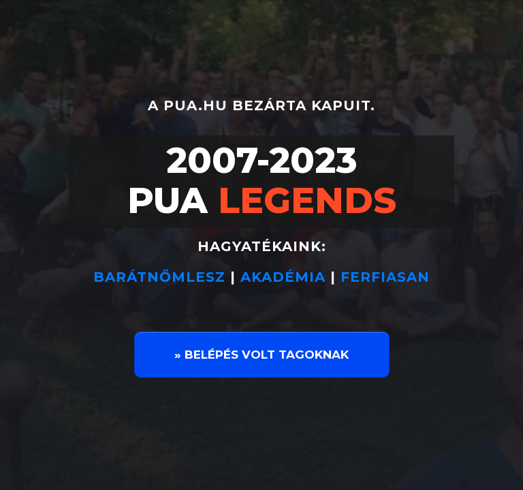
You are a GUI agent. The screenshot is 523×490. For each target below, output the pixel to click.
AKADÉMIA (283, 277)
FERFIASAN (385, 277)
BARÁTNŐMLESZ (161, 277)
